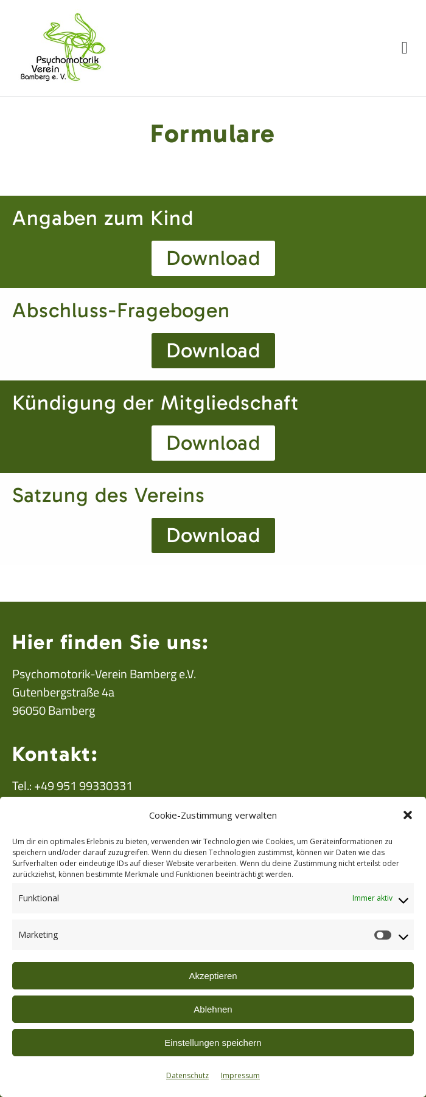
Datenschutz (187, 1075)
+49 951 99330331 (83, 785)
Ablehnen (213, 1009)
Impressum (240, 1075)
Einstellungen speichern (212, 1042)
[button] (408, 815)
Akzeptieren (213, 976)
